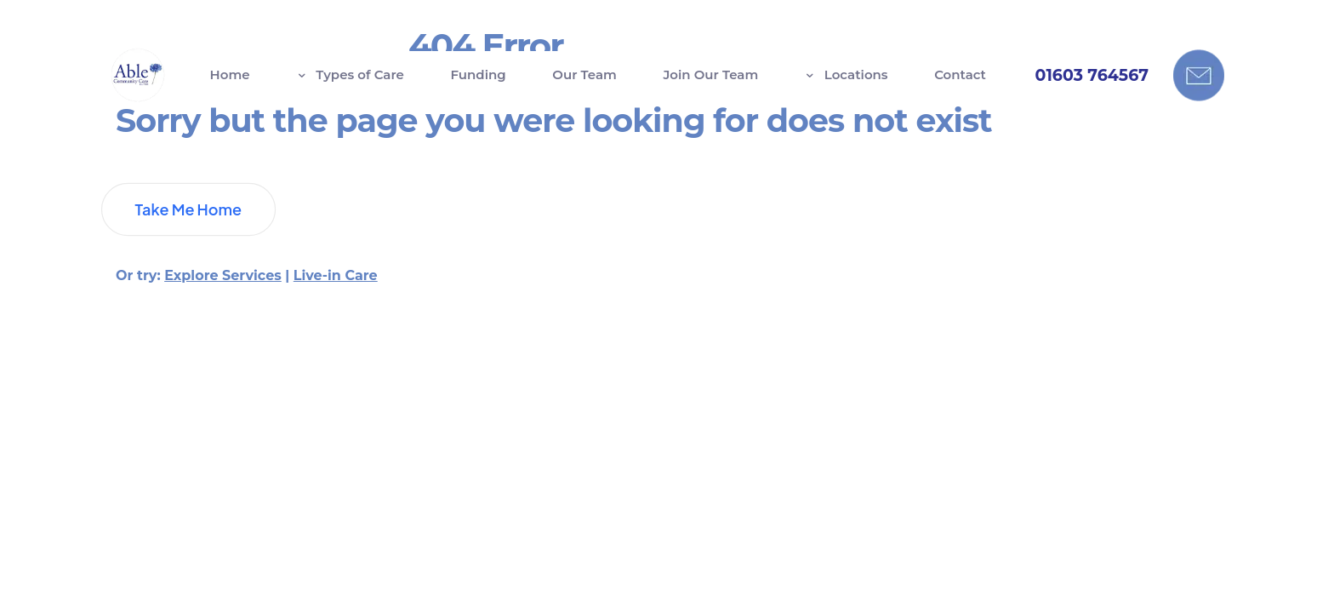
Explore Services (223, 300)
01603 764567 (1092, 75)
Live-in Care (336, 300)
